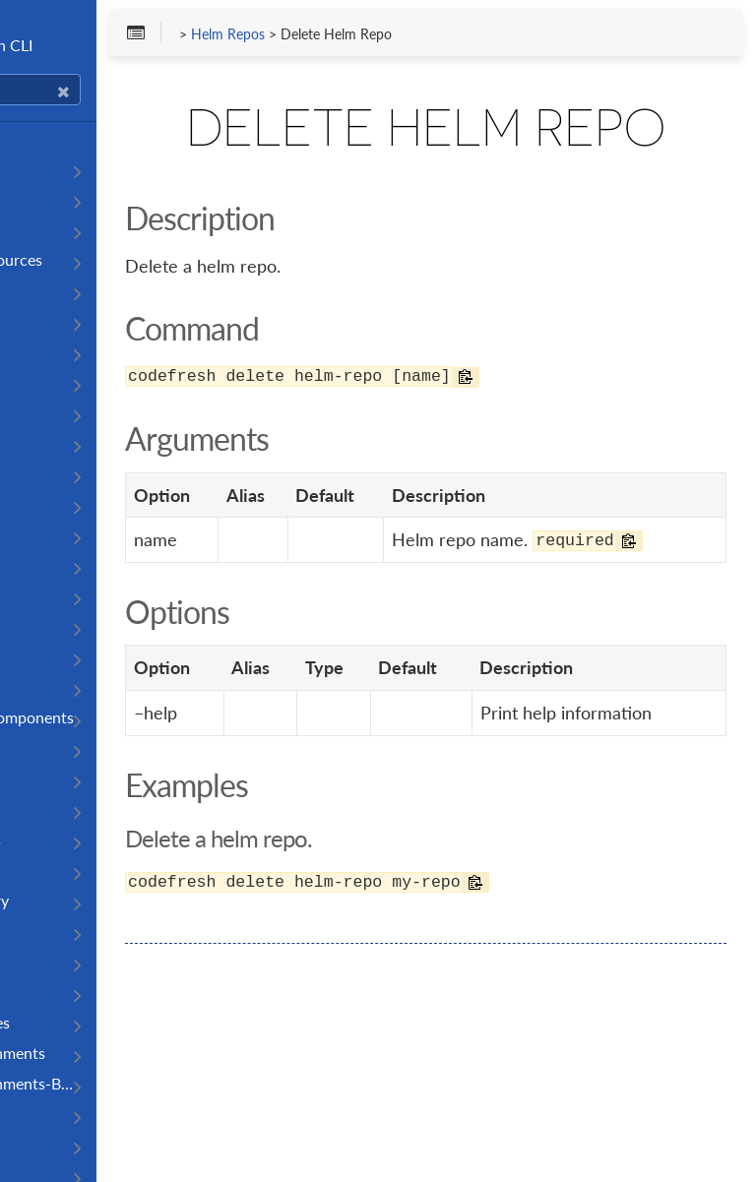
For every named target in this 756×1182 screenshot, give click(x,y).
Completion (56, 198)
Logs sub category (77, 900)
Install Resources (73, 839)
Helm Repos (376, 40)
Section (42, 1113)
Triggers (42, 442)
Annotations (58, 534)
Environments (63, 778)
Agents (40, 473)
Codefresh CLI (113, 44)
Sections (45, 1144)
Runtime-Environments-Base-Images (111, 1083)
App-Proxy (53, 564)
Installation (54, 167)
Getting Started (69, 137)
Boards (40, 656)
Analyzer (46, 503)
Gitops (39, 808)
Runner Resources (78, 1022)
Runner (41, 991)
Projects (44, 320)
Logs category (63, 869)
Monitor (44, 930)
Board (36, 625)
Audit (35, 595)
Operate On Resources (94, 259)
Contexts (47, 381)
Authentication (68, 228)
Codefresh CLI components (110, 717)
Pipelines (47, 289)
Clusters (44, 686)
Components (60, 747)
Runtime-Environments (95, 1052)
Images (39, 412)
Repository (53, 961)
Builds (37, 351)
